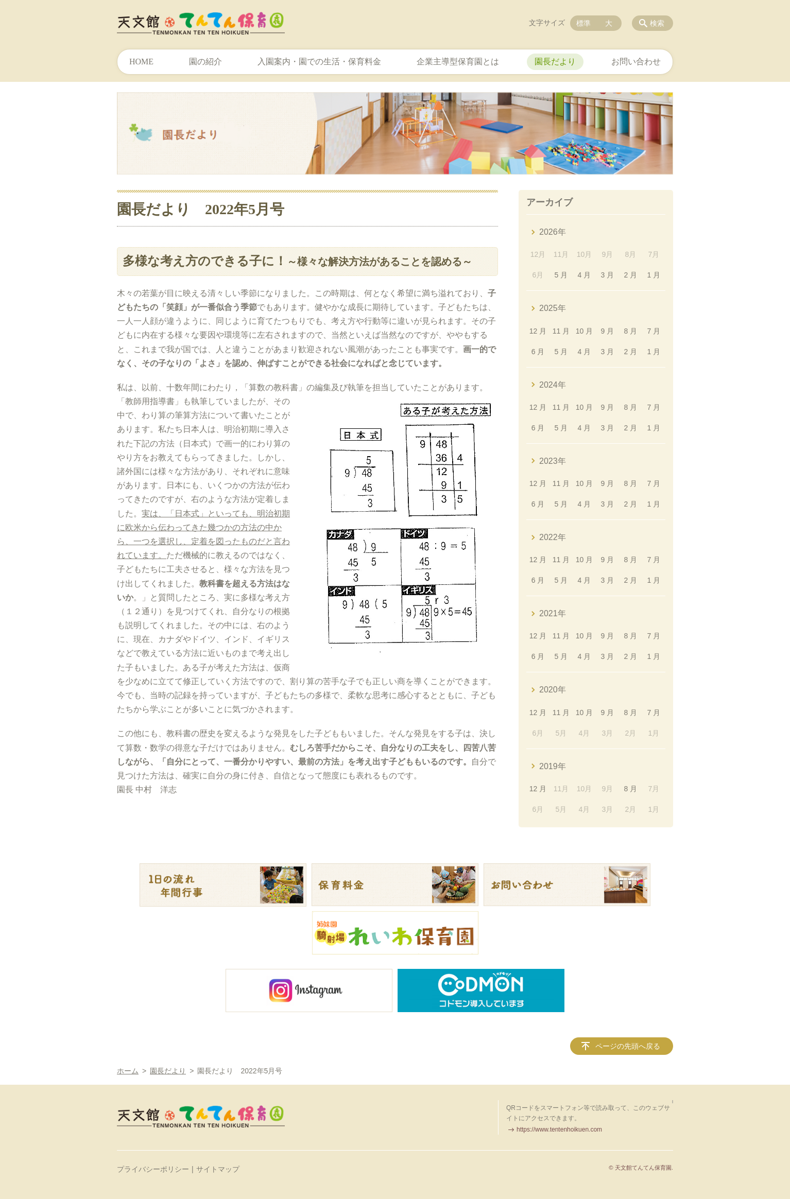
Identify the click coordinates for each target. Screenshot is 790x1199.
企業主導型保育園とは (458, 61)
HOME (141, 61)
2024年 (552, 384)
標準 (583, 23)
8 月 (631, 331)
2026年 (552, 232)
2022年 (552, 537)
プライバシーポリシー (153, 1169)
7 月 (653, 331)
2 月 (631, 275)
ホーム (128, 1071)
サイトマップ (217, 1169)
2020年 (552, 689)
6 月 (538, 351)
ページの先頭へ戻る (627, 1046)
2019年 (552, 766)
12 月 (537, 331)
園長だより (555, 61)
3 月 (607, 275)
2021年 (552, 613)
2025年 (552, 308)
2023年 (552, 461)
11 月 (561, 331)
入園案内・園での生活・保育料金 (319, 61)
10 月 (584, 331)
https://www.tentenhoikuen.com (559, 1129)
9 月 (607, 331)
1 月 (653, 275)
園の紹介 (205, 61)
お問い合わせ (636, 61)
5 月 (561, 275)
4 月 (584, 275)
